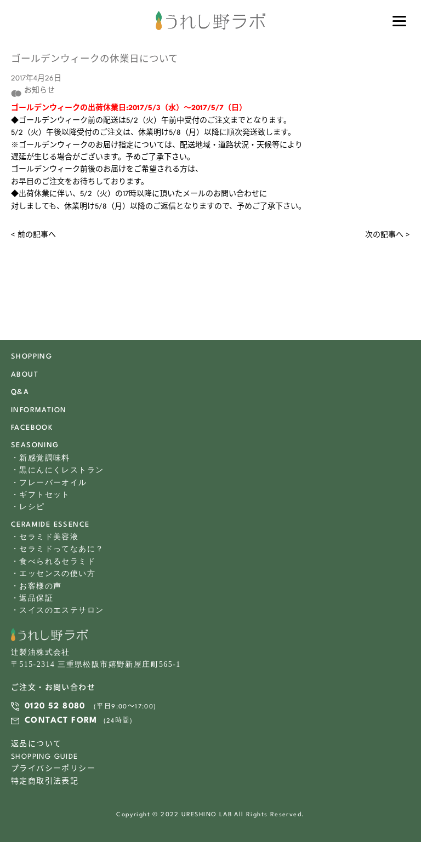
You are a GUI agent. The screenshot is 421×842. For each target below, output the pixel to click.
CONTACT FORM (61, 721)
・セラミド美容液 (44, 537)
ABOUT (24, 374)
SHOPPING (31, 356)
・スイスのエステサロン (57, 610)
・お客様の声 (36, 586)
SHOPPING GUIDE (44, 756)
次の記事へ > (387, 235)
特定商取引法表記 (44, 781)
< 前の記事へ (33, 235)
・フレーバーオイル (49, 482)
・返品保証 (32, 598)
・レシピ (28, 507)
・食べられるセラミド (53, 561)
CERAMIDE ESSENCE (50, 524)
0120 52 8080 (55, 706)
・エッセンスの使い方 (53, 573)
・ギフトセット (40, 495)
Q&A (20, 392)
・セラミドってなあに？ (57, 549)
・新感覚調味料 (40, 458)
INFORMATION (38, 410)
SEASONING (35, 445)
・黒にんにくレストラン (57, 470)
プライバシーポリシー (53, 768)
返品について (36, 744)
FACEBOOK (32, 427)
